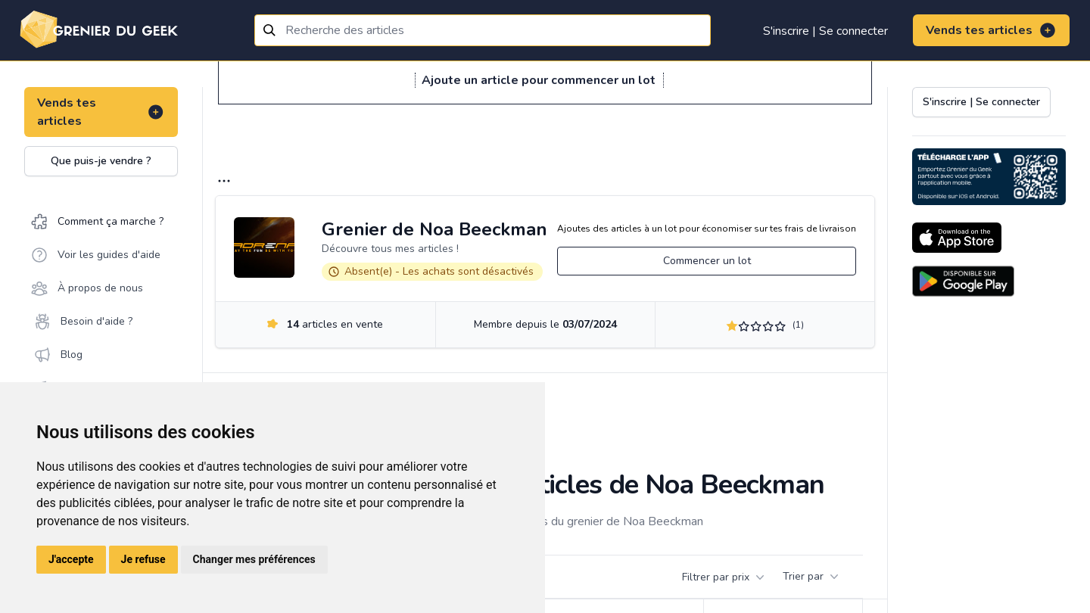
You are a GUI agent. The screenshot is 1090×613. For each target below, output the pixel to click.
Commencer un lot (707, 261)
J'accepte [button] (71, 559)
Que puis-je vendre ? (101, 161)
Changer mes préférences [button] (254, 559)
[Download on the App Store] (956, 237)
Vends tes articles (991, 30)
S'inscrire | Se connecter (825, 31)
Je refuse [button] (143, 559)
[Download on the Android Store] (963, 281)
